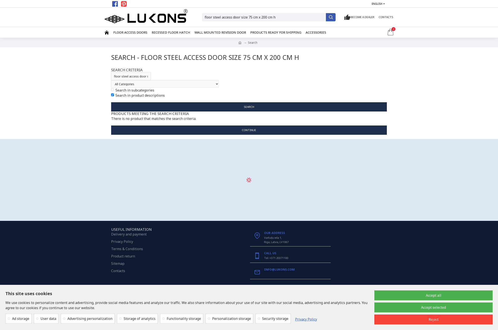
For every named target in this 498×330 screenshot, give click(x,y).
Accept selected (433, 307)
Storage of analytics (140, 318)
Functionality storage (184, 318)
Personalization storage (231, 318)
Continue (249, 130)
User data (48, 318)
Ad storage (20, 318)
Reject (434, 319)
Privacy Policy (306, 319)
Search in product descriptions (138, 95)
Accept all (433, 295)
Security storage (275, 318)
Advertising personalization (89, 318)
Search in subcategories (132, 90)
